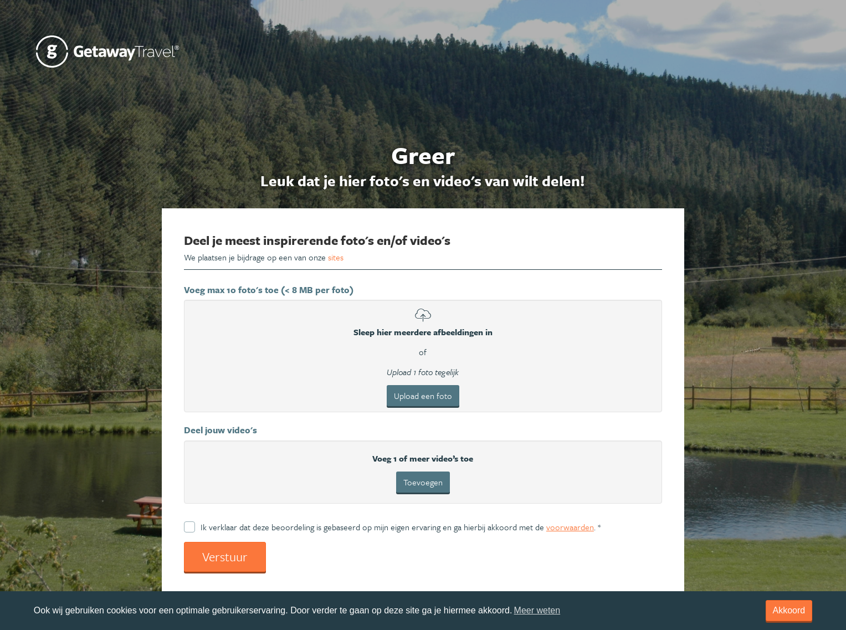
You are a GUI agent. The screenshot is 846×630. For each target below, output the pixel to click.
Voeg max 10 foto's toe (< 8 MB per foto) (268, 289)
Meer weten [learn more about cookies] (537, 610)
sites (335, 257)
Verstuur (225, 556)
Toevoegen (423, 482)
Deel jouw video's (220, 430)
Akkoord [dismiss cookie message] (789, 610)
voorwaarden (570, 527)
